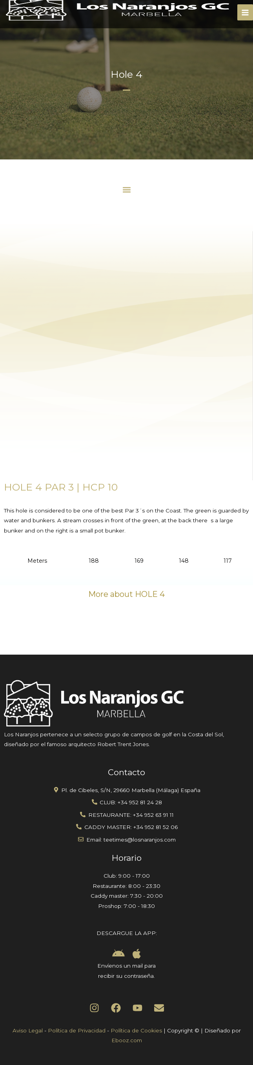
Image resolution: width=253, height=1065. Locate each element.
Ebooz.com (126, 1040)
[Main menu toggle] (245, 12)
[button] (126, 189)
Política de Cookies (136, 1030)
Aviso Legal (28, 1030)
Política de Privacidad (77, 1030)
